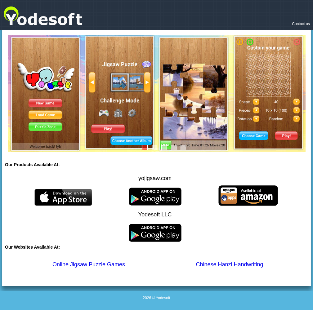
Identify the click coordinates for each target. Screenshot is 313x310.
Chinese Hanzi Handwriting (229, 264)
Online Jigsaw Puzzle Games (88, 264)
